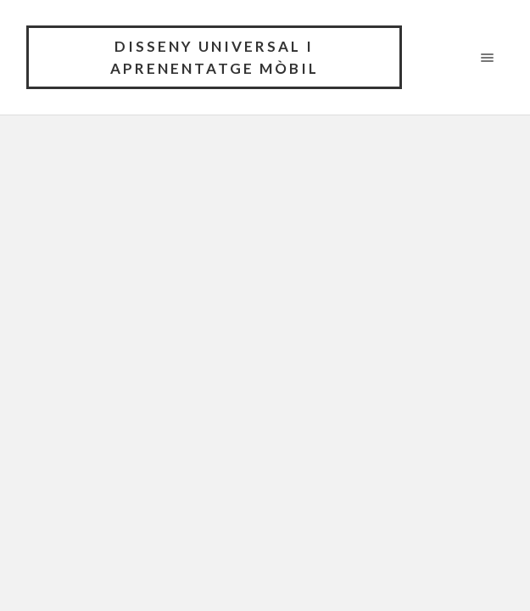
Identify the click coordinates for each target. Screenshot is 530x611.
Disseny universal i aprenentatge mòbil (214, 57)
